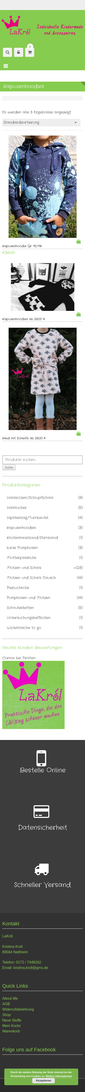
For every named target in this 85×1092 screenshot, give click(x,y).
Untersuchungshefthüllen (29, 617)
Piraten (29, 658)
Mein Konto (11, 1026)
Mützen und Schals (24, 567)
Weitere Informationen (59, 1076)
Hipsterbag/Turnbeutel (27, 517)
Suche (9, 467)
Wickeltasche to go (24, 627)
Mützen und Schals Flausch (31, 577)
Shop (6, 1015)
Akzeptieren (43, 1080)
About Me (10, 998)
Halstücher (17, 507)
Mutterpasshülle (21, 557)
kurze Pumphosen (22, 547)
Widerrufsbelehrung (18, 1009)
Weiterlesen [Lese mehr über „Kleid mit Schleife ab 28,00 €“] (79, 433)
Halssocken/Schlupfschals (30, 497)
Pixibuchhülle (18, 587)
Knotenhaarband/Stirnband (32, 537)
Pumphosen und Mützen (28, 597)
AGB (6, 1004)
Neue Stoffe (11, 1020)
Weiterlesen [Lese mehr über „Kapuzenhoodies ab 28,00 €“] (79, 314)
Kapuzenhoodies (21, 527)
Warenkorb (11, 1031)
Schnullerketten (20, 607)
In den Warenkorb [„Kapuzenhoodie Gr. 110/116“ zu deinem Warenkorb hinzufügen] (79, 241)
